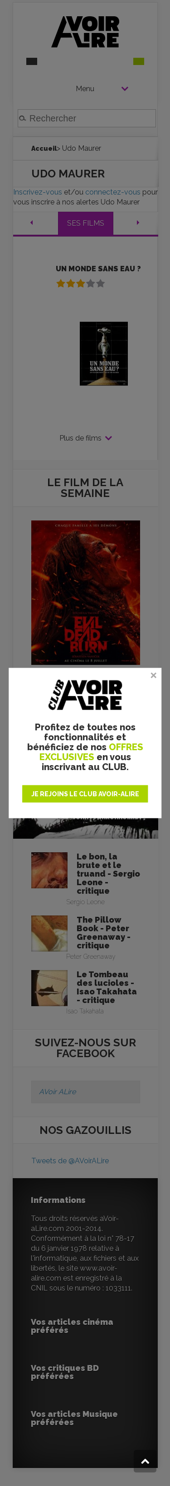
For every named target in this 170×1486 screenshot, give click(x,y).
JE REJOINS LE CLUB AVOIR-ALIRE (85, 793)
